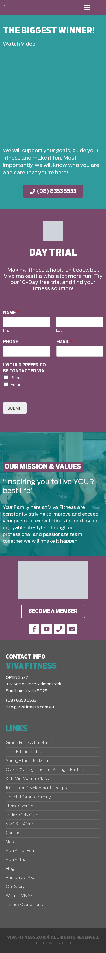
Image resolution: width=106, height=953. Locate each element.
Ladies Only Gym (22, 815)
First (6, 330)
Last (59, 330)
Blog (10, 869)
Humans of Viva (21, 878)
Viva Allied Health (22, 851)
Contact (14, 833)
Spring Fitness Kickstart (28, 761)
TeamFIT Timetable (24, 752)
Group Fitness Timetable (29, 743)
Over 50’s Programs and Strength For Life (45, 770)
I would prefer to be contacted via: (24, 368)
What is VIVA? (19, 896)
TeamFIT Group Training (28, 797)
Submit (14, 408)
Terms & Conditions (24, 905)
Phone (10, 341)
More (10, 842)
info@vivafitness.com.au (30, 707)
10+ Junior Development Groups (36, 788)
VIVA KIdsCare (19, 824)
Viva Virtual (17, 860)
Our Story (15, 887)
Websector (61, 943)
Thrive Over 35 (19, 806)
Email (64, 341)
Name (11, 312)
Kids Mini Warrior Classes (29, 779)
